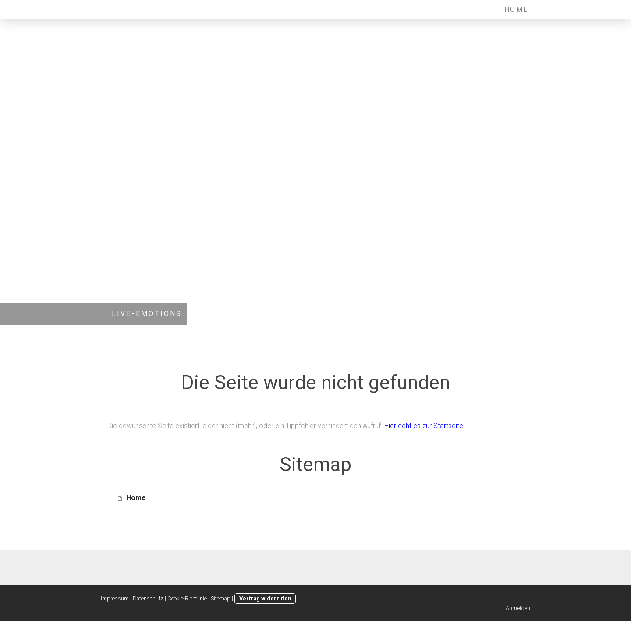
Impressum (115, 598)
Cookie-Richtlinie (187, 598)
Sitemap (220, 598)
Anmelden (518, 608)
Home (516, 9)
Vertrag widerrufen (265, 598)
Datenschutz (148, 598)
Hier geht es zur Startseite (423, 426)
